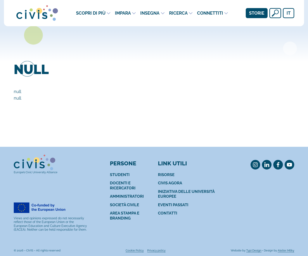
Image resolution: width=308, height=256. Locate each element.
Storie (256, 13)
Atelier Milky (286, 250)
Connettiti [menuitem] (210, 13)
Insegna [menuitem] (149, 13)
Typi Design (253, 250)
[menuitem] (120, 174)
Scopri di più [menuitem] (91, 13)
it (289, 13)
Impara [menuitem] (123, 13)
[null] (275, 13)
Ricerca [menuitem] (178, 13)
